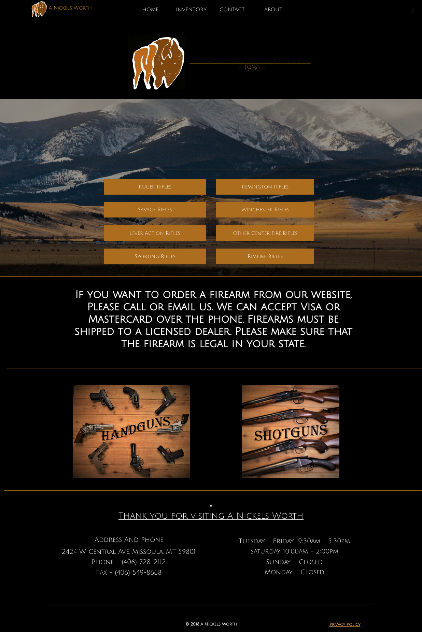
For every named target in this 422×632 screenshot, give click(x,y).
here (349, 159)
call (311, 147)
